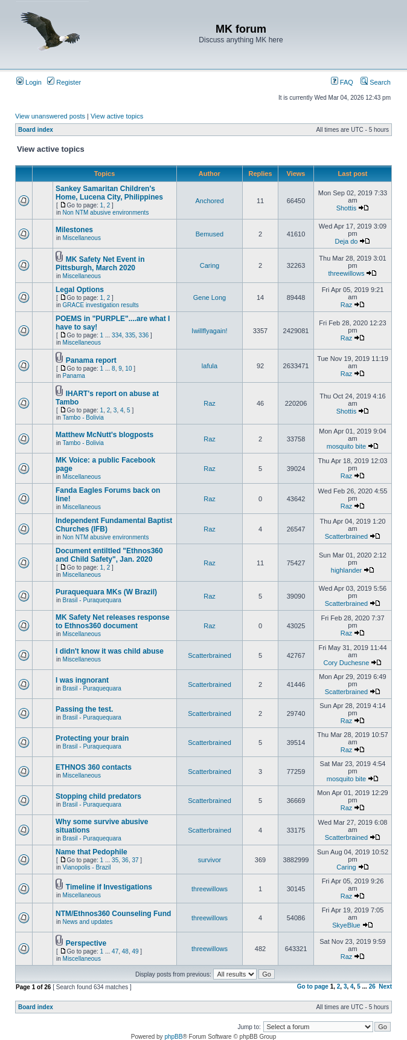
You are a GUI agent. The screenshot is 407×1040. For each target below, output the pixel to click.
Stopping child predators (98, 796)
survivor (210, 859)
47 (115, 951)
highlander (346, 570)
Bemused (209, 234)
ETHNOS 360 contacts (94, 767)
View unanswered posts (50, 116)
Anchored (209, 200)
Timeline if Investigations (109, 887)
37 (135, 860)
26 (372, 986)
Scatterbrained (346, 536)
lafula (209, 365)
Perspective (86, 943)
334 (117, 335)
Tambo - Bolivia (82, 417)
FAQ (342, 82)
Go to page (312, 986)
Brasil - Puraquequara (92, 600)
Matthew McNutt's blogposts (104, 435)
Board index (35, 129)
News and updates (88, 921)
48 (125, 951)
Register (64, 82)
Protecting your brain (92, 738)
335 (130, 335)
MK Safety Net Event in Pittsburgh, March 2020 (100, 263)
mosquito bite (346, 446)
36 (125, 860)
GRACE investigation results (101, 305)
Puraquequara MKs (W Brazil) (106, 592)
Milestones (74, 230)
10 (128, 368)
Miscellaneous (82, 238)
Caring (209, 265)
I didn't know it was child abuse (110, 651)
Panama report (91, 360)
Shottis (346, 208)
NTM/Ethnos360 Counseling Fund (113, 913)
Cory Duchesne (347, 662)
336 (144, 335)
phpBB (173, 1036)
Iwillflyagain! (209, 330)
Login (29, 82)
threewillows (346, 273)
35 (115, 860)
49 (135, 951)
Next (385, 986)
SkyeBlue (346, 925)
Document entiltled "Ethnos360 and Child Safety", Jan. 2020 (109, 555)
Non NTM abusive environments (106, 212)
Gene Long (209, 297)
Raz (347, 304)
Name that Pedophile (91, 852)
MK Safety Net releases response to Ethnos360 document (113, 621)
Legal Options (80, 289)
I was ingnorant (82, 680)
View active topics (117, 116)
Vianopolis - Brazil (87, 867)
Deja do (346, 241)
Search (376, 82)
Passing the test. (84, 709)
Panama (74, 375)
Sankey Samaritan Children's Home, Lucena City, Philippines (109, 192)
